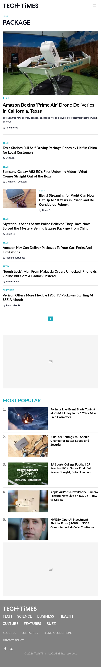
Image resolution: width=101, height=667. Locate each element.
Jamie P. (10, 234)
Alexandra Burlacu (15, 257)
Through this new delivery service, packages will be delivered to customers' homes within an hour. (50, 119)
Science (24, 616)
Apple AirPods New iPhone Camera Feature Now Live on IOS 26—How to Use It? (74, 496)
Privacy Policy (13, 640)
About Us (9, 632)
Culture (8, 290)
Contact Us (29, 632)
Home (5, 16)
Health (66, 616)
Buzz (51, 623)
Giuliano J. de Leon (16, 181)
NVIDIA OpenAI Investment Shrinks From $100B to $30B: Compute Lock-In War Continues (72, 523)
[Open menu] (94, 5)
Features (32, 623)
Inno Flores (12, 127)
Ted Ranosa (12, 281)
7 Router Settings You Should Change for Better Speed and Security (69, 440)
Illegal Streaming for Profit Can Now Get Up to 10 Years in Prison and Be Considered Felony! (66, 199)
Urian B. (10, 158)
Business (45, 616)
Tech (7, 98)
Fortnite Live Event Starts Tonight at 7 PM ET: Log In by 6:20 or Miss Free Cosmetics (73, 413)
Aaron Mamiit (13, 305)
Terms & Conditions (57, 632)
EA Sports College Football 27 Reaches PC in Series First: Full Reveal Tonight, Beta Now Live (71, 468)
